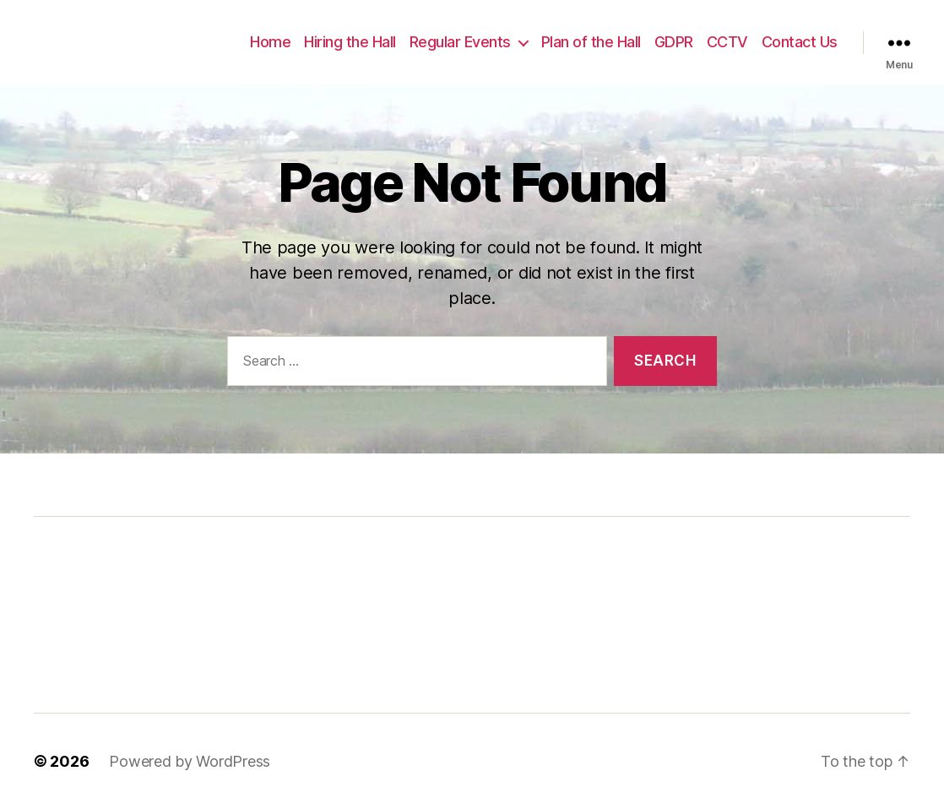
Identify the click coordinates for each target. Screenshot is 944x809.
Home (270, 42)
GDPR (673, 42)
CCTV (727, 42)
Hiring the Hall (350, 42)
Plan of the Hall (591, 42)
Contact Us (800, 42)
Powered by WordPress (189, 761)
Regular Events (460, 42)
